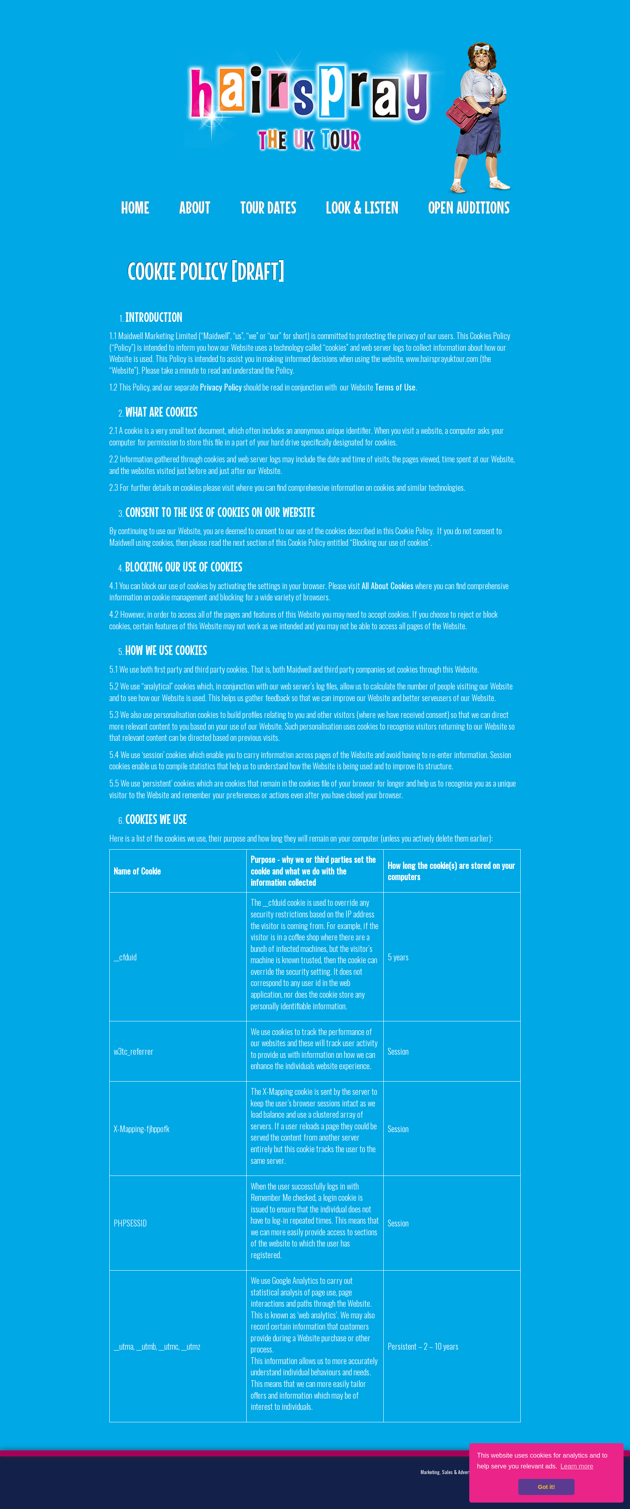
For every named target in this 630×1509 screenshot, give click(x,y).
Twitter (136, 1479)
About (195, 207)
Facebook (161, 1479)
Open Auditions (468, 207)
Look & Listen (362, 207)
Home (135, 207)
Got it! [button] (546, 1487)
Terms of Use (395, 387)
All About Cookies (387, 586)
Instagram (186, 1479)
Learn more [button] (576, 1466)
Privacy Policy (221, 387)
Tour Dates (268, 207)
